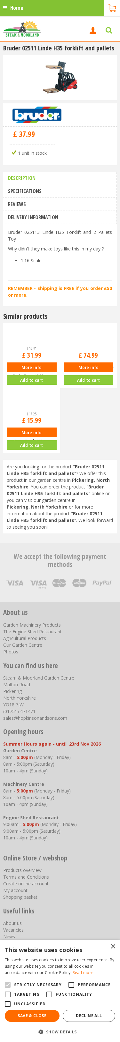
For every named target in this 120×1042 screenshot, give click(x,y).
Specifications (25, 191)
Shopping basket (20, 897)
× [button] (112, 946)
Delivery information (33, 217)
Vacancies (13, 930)
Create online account (26, 884)
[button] (60, 1032)
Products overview (22, 870)
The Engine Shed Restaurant (32, 632)
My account (15, 890)
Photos (10, 652)
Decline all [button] (89, 1015)
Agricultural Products (24, 638)
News (9, 937)
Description (22, 178)
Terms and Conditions (26, 877)
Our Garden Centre (22, 645)
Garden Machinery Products (32, 625)
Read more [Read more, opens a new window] (83, 972)
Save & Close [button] (32, 1015)
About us (12, 923)
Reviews (17, 204)
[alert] (60, 991)
